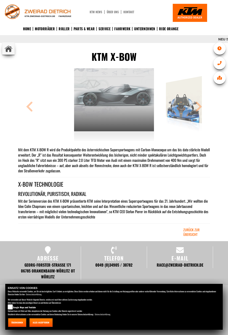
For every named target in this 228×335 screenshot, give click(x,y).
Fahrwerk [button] (122, 29)
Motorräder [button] (45, 29)
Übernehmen (17, 322)
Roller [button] (64, 29)
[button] (29, 107)
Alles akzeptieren (41, 322)
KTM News (96, 12)
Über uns (113, 12)
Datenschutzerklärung (34, 294)
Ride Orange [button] (168, 29)
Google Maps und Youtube (24, 307)
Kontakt (128, 12)
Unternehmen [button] (144, 29)
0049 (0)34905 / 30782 (113, 265)
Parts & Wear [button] (84, 29)
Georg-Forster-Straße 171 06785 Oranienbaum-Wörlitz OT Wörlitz (48, 270)
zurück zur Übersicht (191, 232)
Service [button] (104, 29)
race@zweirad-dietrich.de (180, 265)
